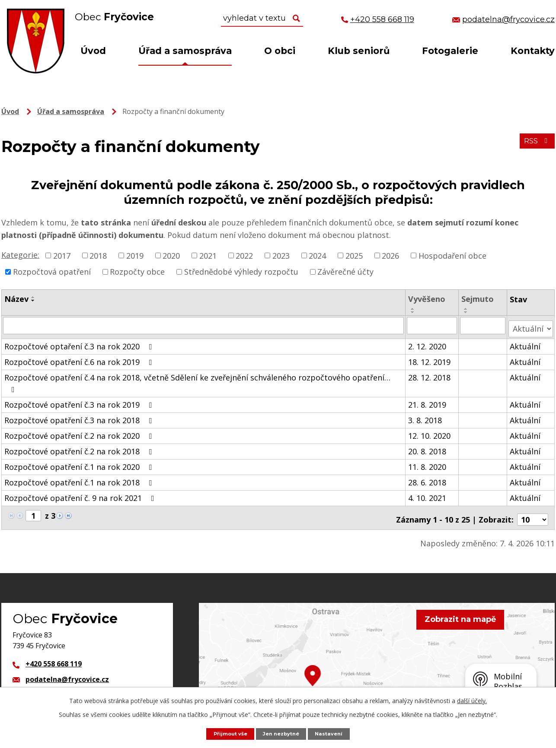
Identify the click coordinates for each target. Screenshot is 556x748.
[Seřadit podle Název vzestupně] (33, 297)
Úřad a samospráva (185, 50)
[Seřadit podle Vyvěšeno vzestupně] (414, 309)
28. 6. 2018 (428, 478)
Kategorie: (20, 255)
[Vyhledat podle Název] (204, 325)
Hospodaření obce (452, 255)
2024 (317, 255)
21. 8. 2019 (428, 401)
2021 (208, 255)
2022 (244, 255)
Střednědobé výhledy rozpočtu (241, 271)
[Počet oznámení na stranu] (532, 512)
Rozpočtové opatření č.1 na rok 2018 (80, 478)
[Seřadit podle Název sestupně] (33, 300)
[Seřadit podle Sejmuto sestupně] (466, 312)
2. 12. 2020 (428, 342)
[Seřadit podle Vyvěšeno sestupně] (414, 312)
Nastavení (334, 733)
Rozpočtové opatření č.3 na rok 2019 (80, 401)
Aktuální (525, 342)
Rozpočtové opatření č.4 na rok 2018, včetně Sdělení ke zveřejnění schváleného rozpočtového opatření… (197, 379)
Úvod (93, 50)
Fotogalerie (450, 50)
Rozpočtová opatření (52, 271)
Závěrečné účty (345, 271)
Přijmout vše (226, 733)
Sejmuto (478, 299)
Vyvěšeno (427, 299)
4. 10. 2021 (428, 494)
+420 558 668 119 (54, 657)
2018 (98, 255)
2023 (281, 255)
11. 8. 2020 (428, 463)
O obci (279, 50)
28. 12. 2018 (430, 373)
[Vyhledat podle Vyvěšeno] (433, 325)
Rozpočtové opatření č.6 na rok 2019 (80, 358)
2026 (390, 255)
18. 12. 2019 (430, 358)
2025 (354, 255)
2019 (135, 255)
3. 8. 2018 (426, 416)
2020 (171, 255)
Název (16, 299)
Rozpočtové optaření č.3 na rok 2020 (80, 342)
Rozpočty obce (137, 271)
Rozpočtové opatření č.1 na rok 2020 (80, 463)
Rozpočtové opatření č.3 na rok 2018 (80, 416)
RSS (535, 145)
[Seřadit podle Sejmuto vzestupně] (466, 309)
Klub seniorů (359, 50)
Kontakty (533, 50)
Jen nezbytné (282, 733)
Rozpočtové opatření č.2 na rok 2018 (80, 447)
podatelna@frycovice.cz (67, 672)
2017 (61, 255)
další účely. (472, 700)
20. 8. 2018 (428, 447)
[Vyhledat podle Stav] (531, 325)
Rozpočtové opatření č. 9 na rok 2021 (81, 494)
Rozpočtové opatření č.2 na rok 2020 (80, 432)
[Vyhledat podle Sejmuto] (483, 325)
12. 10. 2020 (430, 432)
